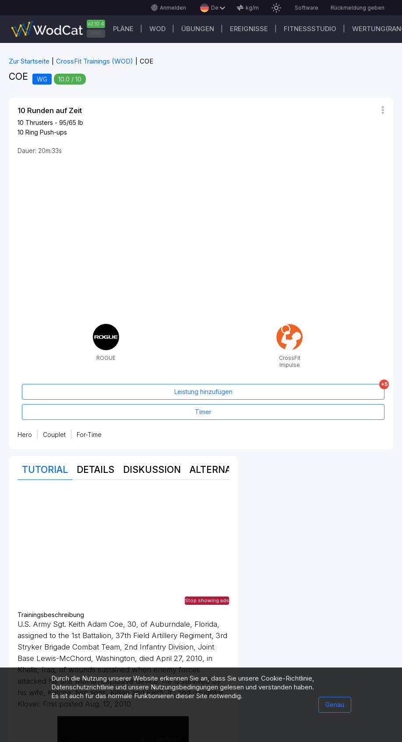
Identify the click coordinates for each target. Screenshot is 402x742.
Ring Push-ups (46, 132)
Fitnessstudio (310, 29)
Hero (25, 434)
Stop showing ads (207, 600)
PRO (96, 33)
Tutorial (45, 469)
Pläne (123, 29)
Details (95, 469)
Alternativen (224, 469)
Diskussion (152, 469)
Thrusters (39, 122)
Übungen (197, 29)
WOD (157, 29)
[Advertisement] (123, 550)
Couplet (54, 434)
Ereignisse (249, 29)
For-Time (89, 434)
